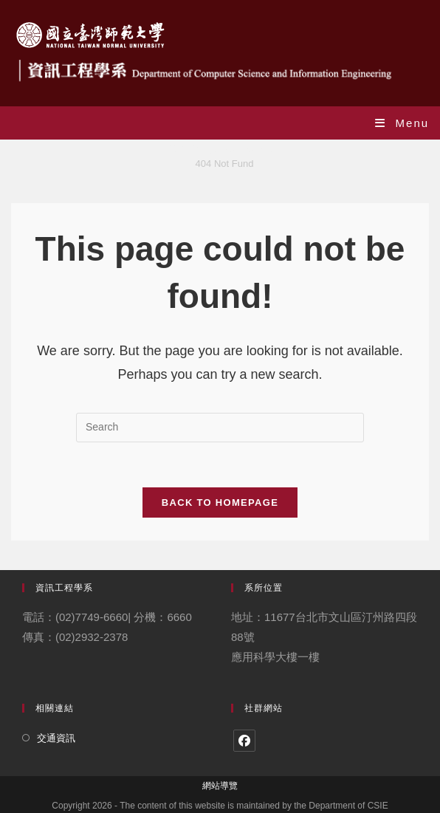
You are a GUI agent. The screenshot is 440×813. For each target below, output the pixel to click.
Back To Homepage (220, 502)
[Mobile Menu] (402, 123)
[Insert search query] (220, 427)
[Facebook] (244, 741)
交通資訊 (56, 738)
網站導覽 (220, 786)
